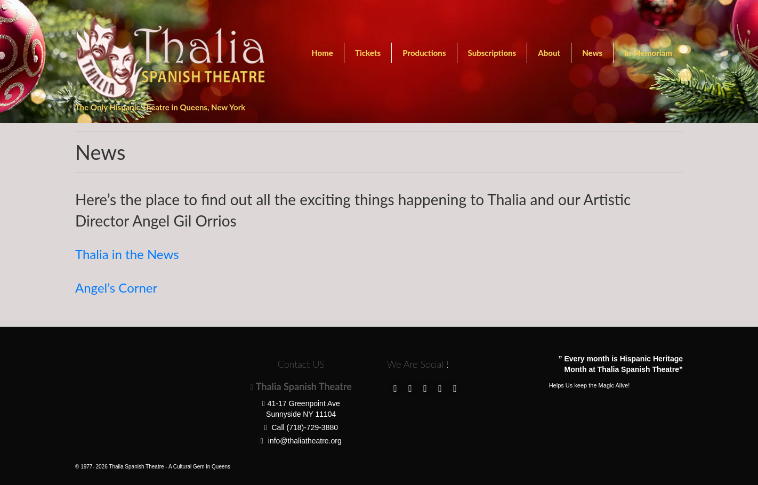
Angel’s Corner (116, 287)
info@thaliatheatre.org (301, 440)
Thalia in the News (127, 254)
